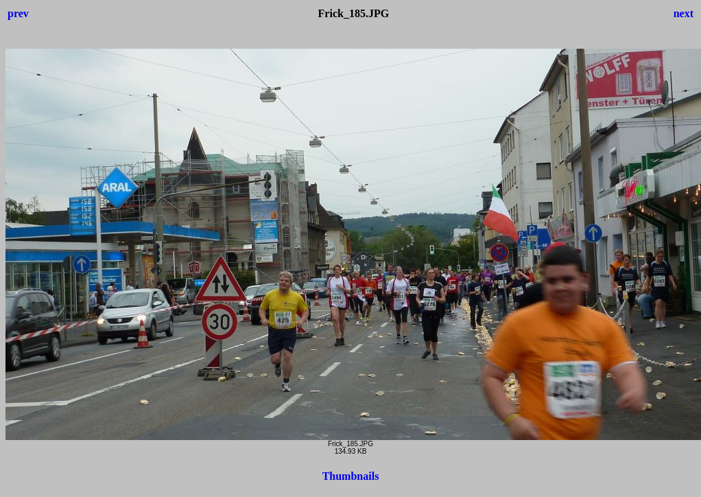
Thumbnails (350, 476)
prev (18, 13)
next (683, 13)
